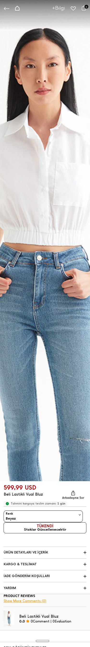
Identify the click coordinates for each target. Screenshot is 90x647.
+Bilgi (58, 8)
